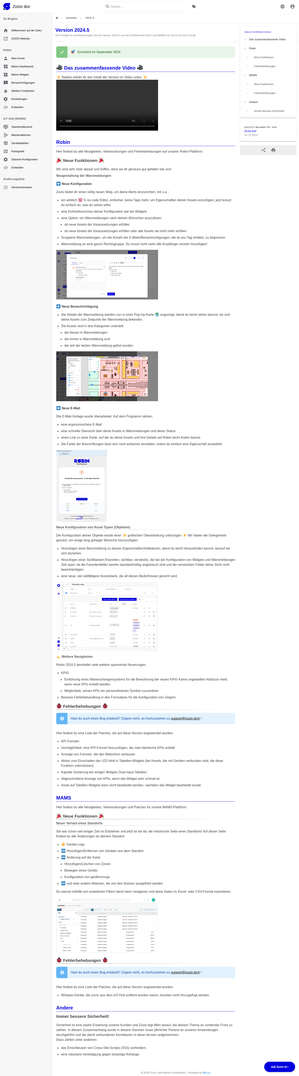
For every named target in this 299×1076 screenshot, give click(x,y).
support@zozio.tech (185, 718)
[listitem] (268, 39)
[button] (282, 6)
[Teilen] (263, 150)
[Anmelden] (292, 6)
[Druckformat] (273, 150)
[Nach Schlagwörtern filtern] (194, 6)
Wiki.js (206, 1072)
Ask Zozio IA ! (280, 1067)
